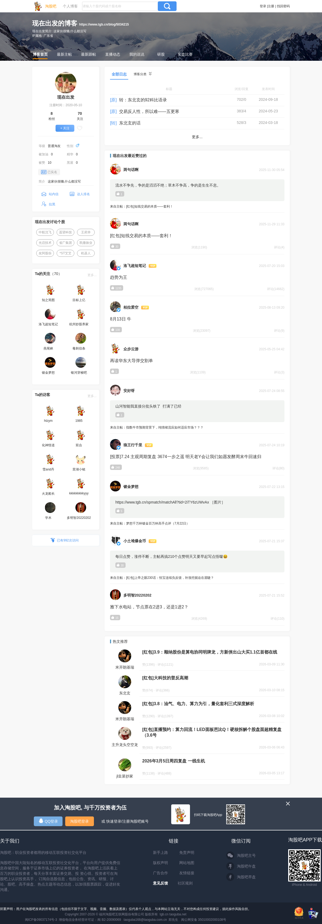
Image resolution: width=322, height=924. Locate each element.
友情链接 (186, 873)
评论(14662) (275, 289)
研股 (161, 54)
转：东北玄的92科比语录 (143, 100)
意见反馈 (160, 883)
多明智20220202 (137, 595)
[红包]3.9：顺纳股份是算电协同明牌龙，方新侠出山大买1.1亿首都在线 (209, 652)
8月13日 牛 (120, 319)
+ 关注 (64, 128)
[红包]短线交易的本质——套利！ (141, 235)
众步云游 (130, 349)
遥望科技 (65, 232)
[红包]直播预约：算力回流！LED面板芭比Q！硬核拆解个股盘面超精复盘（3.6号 (211, 732)
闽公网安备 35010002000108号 (203, 920)
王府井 (86, 232)
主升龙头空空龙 (125, 745)
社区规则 (185, 883)
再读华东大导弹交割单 (131, 360)
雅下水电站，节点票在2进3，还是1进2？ (149, 607)
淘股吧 (50, 6)
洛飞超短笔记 (134, 265)
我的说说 (136, 54)
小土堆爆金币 (134, 541)
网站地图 (186, 863)
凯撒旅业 (85, 243)
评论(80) (278, 468)
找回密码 (283, 6)
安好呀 (129, 390)
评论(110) (277, 618)
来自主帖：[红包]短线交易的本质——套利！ (197, 207)
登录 (263, 6)
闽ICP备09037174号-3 (41, 920)
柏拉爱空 (130, 307)
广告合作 (160, 873)
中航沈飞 (45, 232)
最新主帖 (64, 54)
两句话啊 (130, 169)
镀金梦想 (130, 486)
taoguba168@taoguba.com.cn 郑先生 (151, 920)
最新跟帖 (88, 54)
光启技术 (45, 243)
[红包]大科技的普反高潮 (165, 678)
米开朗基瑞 (124, 667)
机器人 (86, 253)
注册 (271, 6)
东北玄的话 (130, 123)
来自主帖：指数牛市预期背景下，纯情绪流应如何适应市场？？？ (197, 428)
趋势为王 (118, 277)
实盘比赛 (185, 54)
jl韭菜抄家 (124, 776)
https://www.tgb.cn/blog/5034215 (104, 24)
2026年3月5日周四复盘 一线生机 (173, 761)
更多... (92, 275)
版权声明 (160, 863)
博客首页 (40, 54)
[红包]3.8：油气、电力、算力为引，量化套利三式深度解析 (198, 703)
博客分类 (143, 74)
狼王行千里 (132, 445)
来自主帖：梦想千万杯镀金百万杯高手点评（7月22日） (197, 524)
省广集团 (65, 243)
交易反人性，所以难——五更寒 (149, 111)
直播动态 (112, 54)
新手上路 (160, 852)
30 (120, 565)
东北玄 (124, 693)
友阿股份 (45, 253)
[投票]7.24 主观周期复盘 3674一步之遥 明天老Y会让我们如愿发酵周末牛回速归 (185, 456)
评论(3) (279, 372)
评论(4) (279, 247)
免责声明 (186, 852)
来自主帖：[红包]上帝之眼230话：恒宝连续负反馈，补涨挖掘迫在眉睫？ (197, 578)
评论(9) (279, 331)
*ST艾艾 (65, 253)
